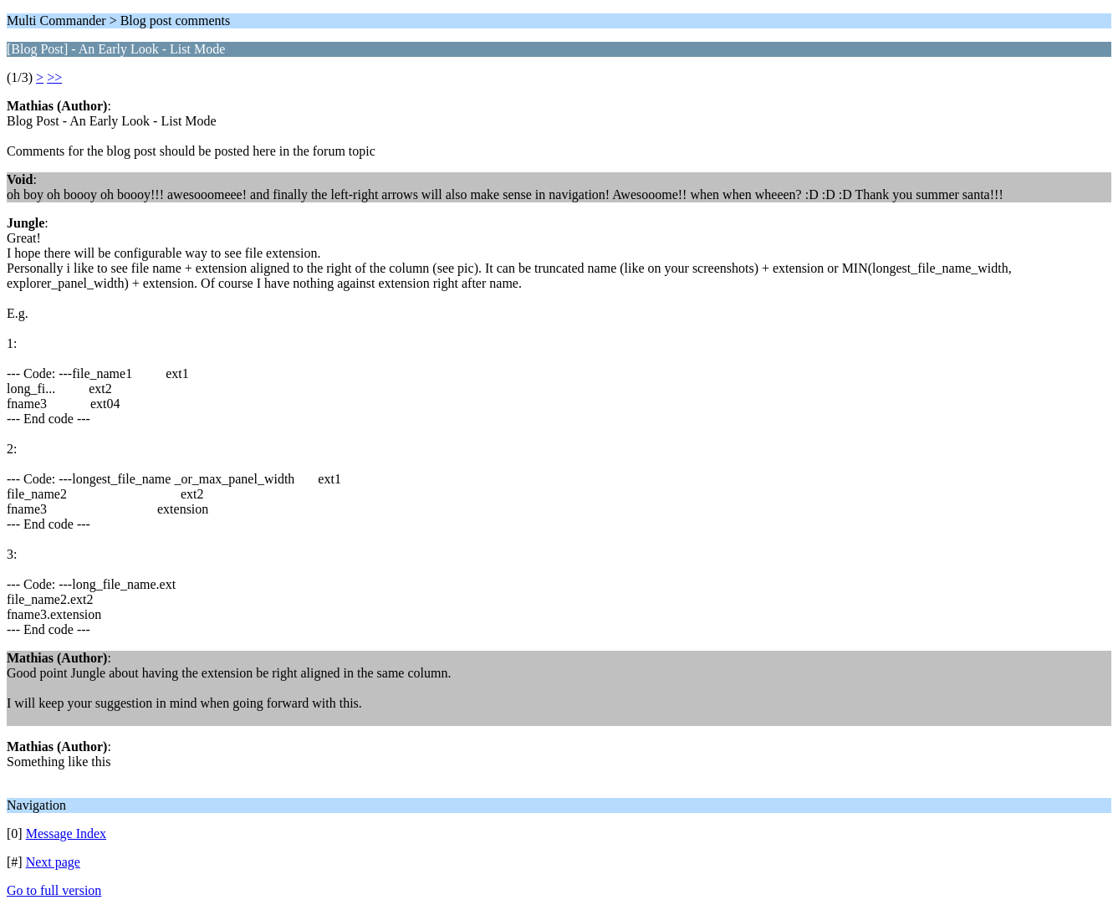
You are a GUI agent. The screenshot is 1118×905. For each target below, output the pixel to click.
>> (54, 77)
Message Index (66, 833)
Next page (53, 862)
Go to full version (54, 890)
